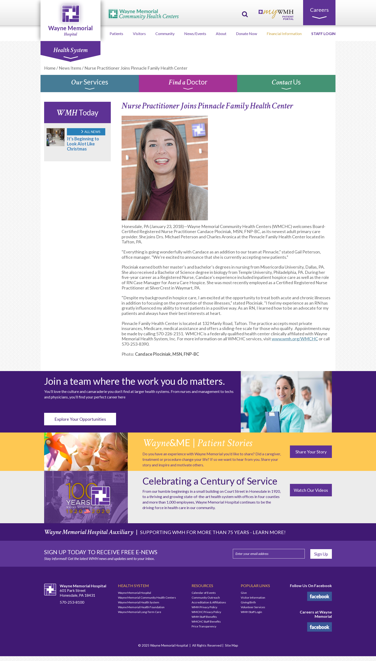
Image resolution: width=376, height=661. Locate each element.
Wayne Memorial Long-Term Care (139, 612)
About (221, 33)
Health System (70, 53)
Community (165, 33)
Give (244, 593)
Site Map (231, 645)
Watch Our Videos (311, 490)
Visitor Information (253, 597)
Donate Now (246, 33)
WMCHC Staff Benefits (206, 621)
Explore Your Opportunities (80, 419)
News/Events (195, 33)
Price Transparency (204, 626)
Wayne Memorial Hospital (134, 593)
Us (286, 85)
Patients (116, 33)
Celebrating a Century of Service (209, 481)
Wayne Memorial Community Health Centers (147, 597)
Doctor (188, 85)
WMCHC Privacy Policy (206, 612)
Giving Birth (248, 602)
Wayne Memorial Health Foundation (141, 607)
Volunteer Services (253, 607)
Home (50, 68)
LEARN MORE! (269, 532)
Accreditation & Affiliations (209, 602)
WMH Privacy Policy (204, 607)
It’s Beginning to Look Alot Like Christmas (83, 143)
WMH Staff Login (251, 612)
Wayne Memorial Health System (138, 602)
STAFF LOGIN (323, 33)
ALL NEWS (90, 132)
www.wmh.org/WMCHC (295, 338)
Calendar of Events (204, 593)
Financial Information (284, 33)
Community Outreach (206, 597)
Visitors (139, 33)
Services (89, 85)
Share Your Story (311, 451)
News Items (70, 68)
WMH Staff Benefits (204, 617)
